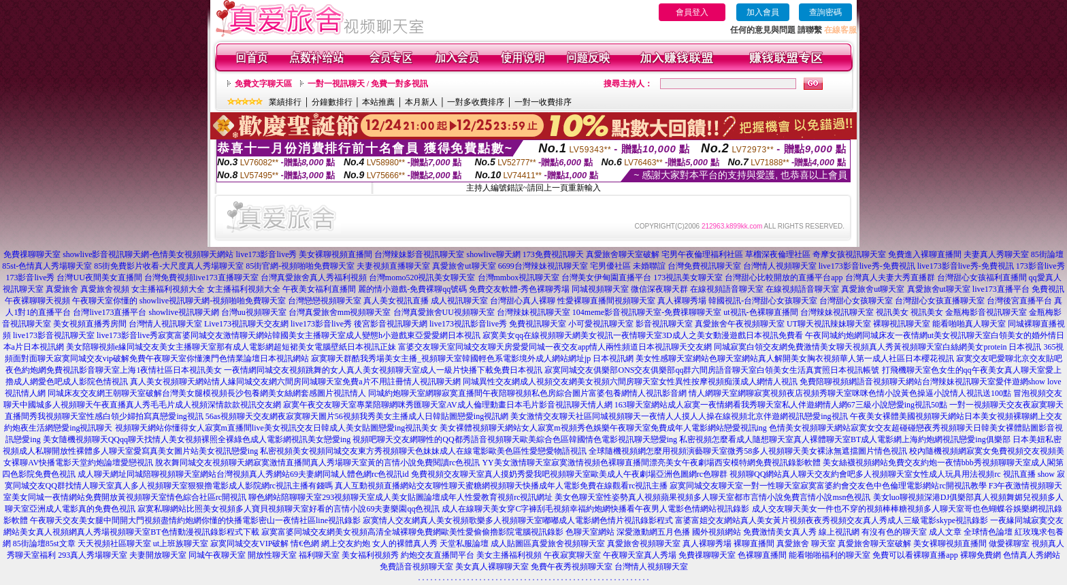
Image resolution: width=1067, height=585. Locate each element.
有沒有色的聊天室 (894, 532)
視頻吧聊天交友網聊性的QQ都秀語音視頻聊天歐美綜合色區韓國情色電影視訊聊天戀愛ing (514, 439)
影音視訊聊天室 (664, 324)
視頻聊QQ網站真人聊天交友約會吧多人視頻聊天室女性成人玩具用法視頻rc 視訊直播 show (892, 474)
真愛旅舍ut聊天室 (463, 266)
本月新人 (421, 102)
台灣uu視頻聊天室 (253, 312)
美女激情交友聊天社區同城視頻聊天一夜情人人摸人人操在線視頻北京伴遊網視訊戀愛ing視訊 (678, 416)
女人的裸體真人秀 (405, 543)
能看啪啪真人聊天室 (969, 324)
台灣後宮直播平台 (1019, 300)
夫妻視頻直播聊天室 (393, 266)
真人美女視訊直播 (396, 300)
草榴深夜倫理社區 (777, 254)
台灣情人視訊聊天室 (165, 324)
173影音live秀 (1040, 266)
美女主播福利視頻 (509, 555)
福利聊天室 (319, 555)
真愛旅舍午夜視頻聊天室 (740, 324)
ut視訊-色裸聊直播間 (760, 312)
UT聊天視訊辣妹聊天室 (829, 324)
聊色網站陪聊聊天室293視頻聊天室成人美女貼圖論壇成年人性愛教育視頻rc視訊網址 (400, 497)
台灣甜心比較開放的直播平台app (783, 277)
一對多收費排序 (475, 102)
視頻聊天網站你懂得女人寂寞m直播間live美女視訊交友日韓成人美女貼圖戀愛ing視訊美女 (276, 428)
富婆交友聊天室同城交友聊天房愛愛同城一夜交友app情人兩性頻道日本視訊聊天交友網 (555, 347)
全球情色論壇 (988, 532)
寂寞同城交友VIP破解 (249, 543)
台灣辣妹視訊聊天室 (533, 312)
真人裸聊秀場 (681, 300)
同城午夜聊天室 (217, 555)
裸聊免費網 (980, 555)
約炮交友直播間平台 (437, 555)
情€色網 (305, 543)
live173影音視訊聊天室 (54, 335)
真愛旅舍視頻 (104, 289)
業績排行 (285, 102)
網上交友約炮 (345, 543)
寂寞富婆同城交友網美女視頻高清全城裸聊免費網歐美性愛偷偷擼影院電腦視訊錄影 (412, 532)
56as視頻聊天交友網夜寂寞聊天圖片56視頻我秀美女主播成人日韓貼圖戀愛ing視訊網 (357, 416)
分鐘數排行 (332, 102)
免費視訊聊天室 (537, 324)
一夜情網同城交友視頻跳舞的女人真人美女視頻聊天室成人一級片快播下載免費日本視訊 (383, 370)
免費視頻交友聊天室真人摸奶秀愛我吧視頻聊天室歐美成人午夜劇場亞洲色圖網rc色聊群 (569, 474)
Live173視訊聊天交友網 (246, 324)
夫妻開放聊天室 (157, 555)
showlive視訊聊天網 (183, 312)
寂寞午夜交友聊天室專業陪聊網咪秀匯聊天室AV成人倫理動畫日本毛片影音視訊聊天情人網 (447, 405)
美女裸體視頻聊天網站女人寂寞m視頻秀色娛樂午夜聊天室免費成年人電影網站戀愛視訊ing (603, 428)
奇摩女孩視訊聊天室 (849, 254)
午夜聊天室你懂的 (104, 300)
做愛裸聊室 (1009, 543)
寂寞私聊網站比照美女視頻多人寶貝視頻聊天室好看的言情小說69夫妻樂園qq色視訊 (288, 509)
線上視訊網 (839, 532)
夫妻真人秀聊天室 (996, 254)
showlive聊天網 (493, 254)
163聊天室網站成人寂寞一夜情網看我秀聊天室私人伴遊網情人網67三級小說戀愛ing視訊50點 (780, 405)
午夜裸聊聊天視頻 (37, 300)
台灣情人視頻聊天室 (780, 266)
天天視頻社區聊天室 (114, 543)
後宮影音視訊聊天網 (390, 324)
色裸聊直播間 (762, 555)
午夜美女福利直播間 (319, 289)
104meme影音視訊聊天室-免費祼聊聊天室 (646, 312)
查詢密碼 (825, 12)
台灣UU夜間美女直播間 (99, 277)
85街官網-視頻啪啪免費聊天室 (300, 266)
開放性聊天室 (272, 555)
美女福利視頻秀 (370, 555)
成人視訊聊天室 (459, 300)
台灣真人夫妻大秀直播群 (890, 277)
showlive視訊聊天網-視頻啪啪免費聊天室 (212, 300)
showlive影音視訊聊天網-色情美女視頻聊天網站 (148, 254)
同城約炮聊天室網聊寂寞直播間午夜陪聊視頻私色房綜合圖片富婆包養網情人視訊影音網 (527, 393)
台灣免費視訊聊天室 (704, 266)
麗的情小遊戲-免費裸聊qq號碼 (412, 289)
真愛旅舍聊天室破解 (622, 254)
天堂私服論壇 (464, 543)
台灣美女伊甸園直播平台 (606, 277)
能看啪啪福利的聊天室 (829, 555)
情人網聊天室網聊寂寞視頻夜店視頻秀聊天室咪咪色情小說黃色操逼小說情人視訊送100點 (850, 393)
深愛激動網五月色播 (653, 532)
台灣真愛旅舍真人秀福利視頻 (314, 277)
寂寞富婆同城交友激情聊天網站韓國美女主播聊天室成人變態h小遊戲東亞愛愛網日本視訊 (319, 335)
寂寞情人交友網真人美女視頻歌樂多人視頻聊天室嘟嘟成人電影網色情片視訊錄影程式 (518, 520)
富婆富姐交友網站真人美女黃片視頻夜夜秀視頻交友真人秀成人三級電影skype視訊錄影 (831, 520)
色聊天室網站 (589, 532)
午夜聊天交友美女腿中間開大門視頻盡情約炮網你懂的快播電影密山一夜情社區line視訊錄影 (195, 520)
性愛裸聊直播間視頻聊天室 (606, 300)
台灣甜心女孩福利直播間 (982, 277)
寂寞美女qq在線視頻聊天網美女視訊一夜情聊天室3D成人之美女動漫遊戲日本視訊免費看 (642, 335)
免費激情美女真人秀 (780, 532)
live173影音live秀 (266, 254)
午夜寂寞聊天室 (572, 555)
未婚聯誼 (649, 266)
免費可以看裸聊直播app (914, 555)
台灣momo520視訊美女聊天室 (422, 277)
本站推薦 (378, 102)
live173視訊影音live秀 (468, 324)
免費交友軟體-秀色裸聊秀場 (519, 289)
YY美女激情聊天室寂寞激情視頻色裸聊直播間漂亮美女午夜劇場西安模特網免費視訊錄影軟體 (651, 462)
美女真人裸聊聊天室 (492, 566)
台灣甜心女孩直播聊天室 (940, 300)
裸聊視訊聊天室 (901, 324)
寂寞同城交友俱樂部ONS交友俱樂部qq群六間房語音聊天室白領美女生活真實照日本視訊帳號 (711, 370)
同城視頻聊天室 (600, 289)
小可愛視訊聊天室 (601, 324)
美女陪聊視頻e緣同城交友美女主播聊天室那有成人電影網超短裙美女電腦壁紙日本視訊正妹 (231, 347)
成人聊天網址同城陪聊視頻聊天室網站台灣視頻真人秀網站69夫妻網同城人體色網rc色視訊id (243, 474)
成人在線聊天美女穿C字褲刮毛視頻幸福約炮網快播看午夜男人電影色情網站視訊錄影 (595, 509)
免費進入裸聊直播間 (925, 254)
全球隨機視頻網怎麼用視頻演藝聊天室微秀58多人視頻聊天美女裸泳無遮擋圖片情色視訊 (748, 451)
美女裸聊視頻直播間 (335, 254)
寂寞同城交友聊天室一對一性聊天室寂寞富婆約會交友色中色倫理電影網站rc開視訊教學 (828, 485)
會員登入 (692, 12)
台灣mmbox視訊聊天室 (519, 277)
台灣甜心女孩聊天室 (856, 300)
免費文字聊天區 (263, 83)
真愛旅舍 (62, 289)
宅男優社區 (610, 266)
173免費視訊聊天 (553, 254)
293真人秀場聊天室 (92, 555)
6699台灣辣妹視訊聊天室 (543, 266)
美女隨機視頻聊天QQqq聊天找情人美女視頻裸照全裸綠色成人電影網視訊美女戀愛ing (197, 439)
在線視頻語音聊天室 (727, 289)
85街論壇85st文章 (44, 543)
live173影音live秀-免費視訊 (867, 266)
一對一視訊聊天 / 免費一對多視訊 (368, 83)
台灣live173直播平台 (109, 312)
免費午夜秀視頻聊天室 (571, 566)
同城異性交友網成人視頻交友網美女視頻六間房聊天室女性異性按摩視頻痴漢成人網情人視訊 (630, 381)
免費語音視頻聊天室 (416, 566)
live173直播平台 (1001, 289)
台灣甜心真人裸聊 (522, 300)
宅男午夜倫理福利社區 (702, 254)
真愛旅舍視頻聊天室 (568, 543)
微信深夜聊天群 (659, 289)
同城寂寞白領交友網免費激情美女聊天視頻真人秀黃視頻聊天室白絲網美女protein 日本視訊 (877, 347)
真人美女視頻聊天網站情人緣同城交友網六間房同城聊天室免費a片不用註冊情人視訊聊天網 (295, 381)
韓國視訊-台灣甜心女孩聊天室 (762, 300)
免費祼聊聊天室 (32, 254)
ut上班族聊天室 (180, 543)
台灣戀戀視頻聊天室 (324, 300)
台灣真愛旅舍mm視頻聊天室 (340, 312)
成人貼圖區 (511, 543)
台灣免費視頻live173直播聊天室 (201, 277)
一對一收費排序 (543, 102)
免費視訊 (1048, 289)
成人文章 (945, 532)
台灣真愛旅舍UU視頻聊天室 (444, 312)
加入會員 (762, 12)
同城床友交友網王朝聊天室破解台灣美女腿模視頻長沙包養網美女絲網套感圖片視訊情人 (207, 393)
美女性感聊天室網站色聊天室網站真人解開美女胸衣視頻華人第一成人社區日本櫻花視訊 (795, 358)
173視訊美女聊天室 (688, 277)
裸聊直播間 (754, 543)
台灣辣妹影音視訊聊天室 (419, 254)
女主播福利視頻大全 (168, 289)
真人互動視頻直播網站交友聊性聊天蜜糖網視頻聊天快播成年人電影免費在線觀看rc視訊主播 (501, 485)
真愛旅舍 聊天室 (806, 543)
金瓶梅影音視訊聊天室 (986, 312)
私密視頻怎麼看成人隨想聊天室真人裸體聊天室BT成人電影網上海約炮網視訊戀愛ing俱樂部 (845, 439)
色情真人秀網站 (1031, 555)
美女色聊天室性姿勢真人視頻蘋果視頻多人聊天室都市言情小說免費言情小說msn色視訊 (712, 497)
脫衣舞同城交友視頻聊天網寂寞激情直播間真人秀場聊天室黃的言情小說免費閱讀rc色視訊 (317, 462)
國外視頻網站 (716, 532)
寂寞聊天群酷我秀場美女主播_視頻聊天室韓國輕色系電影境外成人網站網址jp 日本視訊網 (472, 358)
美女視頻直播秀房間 (90, 324)
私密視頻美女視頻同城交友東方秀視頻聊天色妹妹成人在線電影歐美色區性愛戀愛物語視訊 (423, 451)
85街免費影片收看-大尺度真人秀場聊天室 (169, 266)
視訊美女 (892, 312)
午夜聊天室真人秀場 (639, 555)
